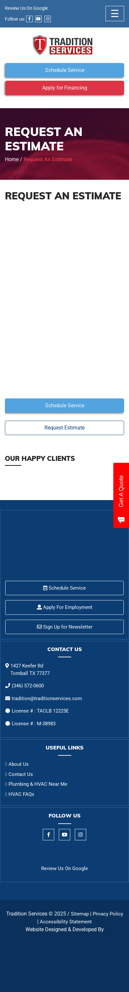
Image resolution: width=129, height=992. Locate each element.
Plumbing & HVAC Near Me (37, 784)
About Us (18, 764)
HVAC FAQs (21, 794)
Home (12, 159)
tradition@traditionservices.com (47, 698)
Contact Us (20, 774)
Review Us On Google (26, 8)
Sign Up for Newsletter (64, 627)
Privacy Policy (108, 914)
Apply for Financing (64, 88)
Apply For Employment (64, 607)
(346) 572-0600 (28, 686)
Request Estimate (64, 428)
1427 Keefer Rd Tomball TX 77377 (30, 669)
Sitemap (80, 914)
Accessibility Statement (66, 922)
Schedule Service (64, 70)
